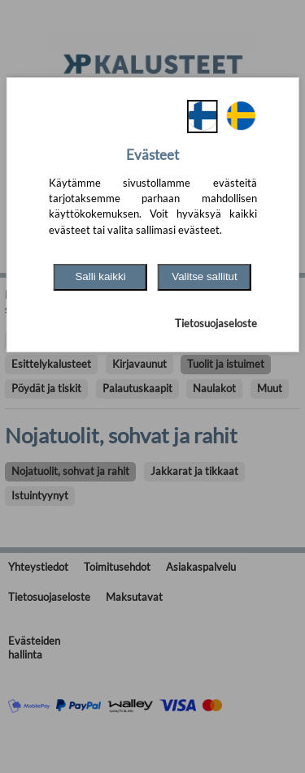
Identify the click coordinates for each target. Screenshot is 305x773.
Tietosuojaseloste (216, 323)
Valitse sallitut (204, 276)
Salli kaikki (100, 276)
